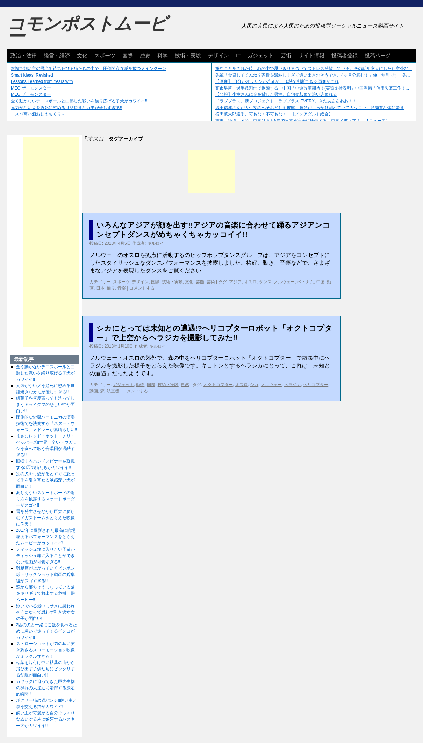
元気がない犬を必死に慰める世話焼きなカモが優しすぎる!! (66, 107)
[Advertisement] (211, 171)
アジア (235, 281)
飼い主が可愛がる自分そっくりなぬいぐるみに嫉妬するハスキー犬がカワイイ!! (45, 719)
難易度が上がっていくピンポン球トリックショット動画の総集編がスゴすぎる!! (45, 574)
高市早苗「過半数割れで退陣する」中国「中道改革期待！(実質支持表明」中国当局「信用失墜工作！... (312, 88)
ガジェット (261, 55)
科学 (162, 55)
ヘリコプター (315, 384)
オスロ (250, 281)
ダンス (265, 281)
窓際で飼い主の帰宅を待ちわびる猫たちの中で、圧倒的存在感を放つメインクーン (88, 68)
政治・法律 (23, 55)
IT (238, 55)
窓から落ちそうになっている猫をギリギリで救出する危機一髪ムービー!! (45, 593)
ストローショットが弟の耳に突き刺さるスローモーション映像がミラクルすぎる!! (45, 650)
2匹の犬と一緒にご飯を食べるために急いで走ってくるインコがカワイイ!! (46, 631)
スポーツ (104, 55)
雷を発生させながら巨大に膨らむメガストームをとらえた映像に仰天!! (45, 518)
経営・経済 (57, 55)
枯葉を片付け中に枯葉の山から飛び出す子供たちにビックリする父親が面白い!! (45, 669)
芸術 (286, 55)
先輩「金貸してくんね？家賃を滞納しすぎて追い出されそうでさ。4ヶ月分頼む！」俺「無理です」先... (312, 75)
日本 (100, 288)
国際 (127, 55)
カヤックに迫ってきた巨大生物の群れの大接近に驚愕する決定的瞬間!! (45, 687)
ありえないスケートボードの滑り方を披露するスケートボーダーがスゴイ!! (45, 499)
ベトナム (305, 281)
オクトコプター (218, 384)
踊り (111, 288)
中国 (320, 281)
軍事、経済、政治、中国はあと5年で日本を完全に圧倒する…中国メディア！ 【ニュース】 (302, 120)
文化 (82, 55)
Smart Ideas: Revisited (32, 75)
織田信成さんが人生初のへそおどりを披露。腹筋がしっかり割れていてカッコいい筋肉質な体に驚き (309, 107)
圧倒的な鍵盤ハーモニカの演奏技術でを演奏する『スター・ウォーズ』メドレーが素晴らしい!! (46, 423)
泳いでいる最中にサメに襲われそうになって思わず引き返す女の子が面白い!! (45, 612)
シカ (254, 384)
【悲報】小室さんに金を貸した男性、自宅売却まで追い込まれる (276, 94)
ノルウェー (284, 281)
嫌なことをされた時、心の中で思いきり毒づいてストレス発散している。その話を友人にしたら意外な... (313, 68)
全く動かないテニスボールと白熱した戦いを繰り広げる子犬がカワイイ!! (79, 101)
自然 (185, 384)
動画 (93, 390)
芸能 (200, 281)
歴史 (145, 55)
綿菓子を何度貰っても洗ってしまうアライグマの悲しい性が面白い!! (45, 404)
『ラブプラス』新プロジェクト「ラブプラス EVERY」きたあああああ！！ (286, 101)
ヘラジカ (292, 384)
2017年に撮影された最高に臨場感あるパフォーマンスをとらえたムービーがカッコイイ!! (46, 536)
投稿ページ (378, 55)
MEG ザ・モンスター (31, 88)
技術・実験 (188, 55)
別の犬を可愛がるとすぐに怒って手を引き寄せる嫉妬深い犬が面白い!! (45, 480)
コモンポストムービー (87, 30)
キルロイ (155, 243)
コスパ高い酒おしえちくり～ (38, 114)
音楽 (121, 288)
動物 (140, 384)
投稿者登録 (344, 55)
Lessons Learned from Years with (42, 81)
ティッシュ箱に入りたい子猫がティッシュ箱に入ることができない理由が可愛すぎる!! (45, 555)
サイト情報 (311, 55)
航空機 (113, 390)
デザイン (218, 55)
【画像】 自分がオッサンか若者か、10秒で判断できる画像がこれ (277, 81)
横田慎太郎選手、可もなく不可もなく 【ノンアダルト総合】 (274, 114)
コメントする (142, 288)
